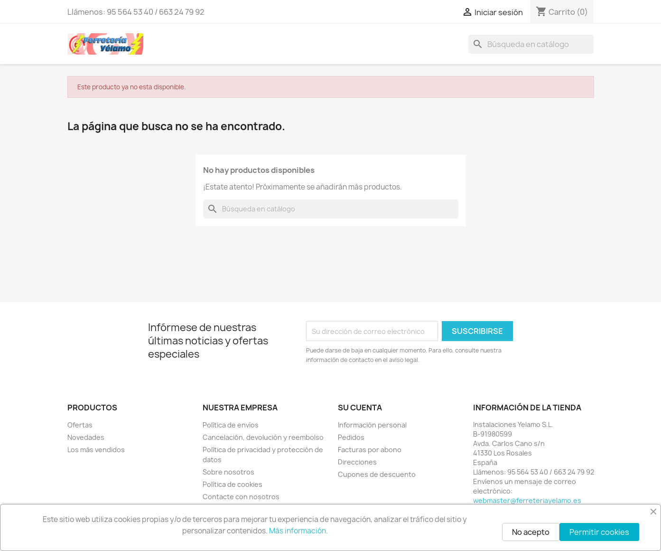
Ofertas (80, 424)
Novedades (85, 437)
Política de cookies (232, 484)
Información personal (372, 424)
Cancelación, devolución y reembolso (263, 437)
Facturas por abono (369, 449)
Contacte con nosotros (241, 496)
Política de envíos (231, 424)
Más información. (298, 531)
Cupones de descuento (377, 474)
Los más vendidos (96, 449)
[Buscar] (531, 44)
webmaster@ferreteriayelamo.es (527, 500)
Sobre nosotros (228, 471)
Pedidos (351, 437)
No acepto (530, 532)
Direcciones (357, 461)
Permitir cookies (599, 532)
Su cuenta (360, 407)
